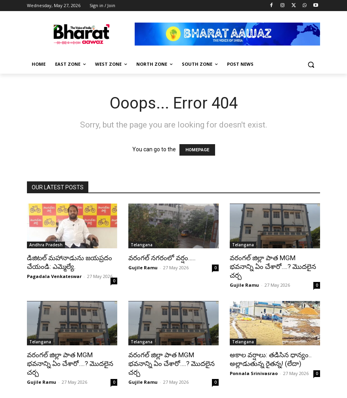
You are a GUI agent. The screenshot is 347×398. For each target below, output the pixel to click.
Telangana (142, 245)
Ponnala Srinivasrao (254, 373)
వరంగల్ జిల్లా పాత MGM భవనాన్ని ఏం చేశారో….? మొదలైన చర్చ (273, 266)
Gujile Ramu (143, 267)
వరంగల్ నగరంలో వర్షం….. (162, 258)
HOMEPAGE (197, 149)
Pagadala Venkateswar (54, 276)
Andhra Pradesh (46, 245)
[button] (310, 64)
